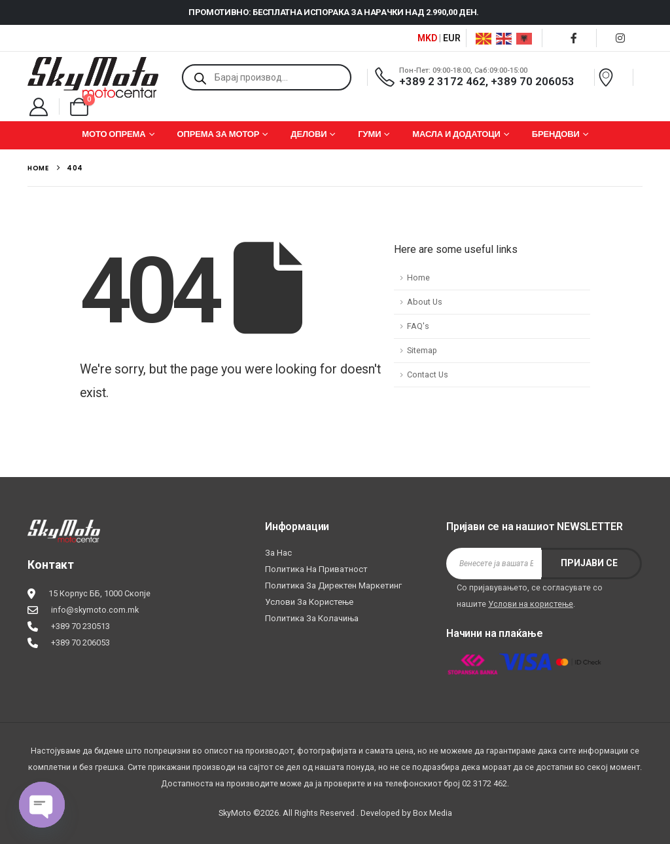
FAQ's (418, 326)
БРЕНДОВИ (556, 134)
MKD (427, 38)
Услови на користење (530, 604)
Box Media (432, 813)
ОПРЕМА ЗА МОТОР (218, 134)
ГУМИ (369, 134)
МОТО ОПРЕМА (113, 134)
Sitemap (422, 350)
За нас (278, 553)
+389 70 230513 (80, 626)
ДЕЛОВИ (308, 134)
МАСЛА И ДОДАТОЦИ (456, 134)
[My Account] (38, 107)
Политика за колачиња (312, 618)
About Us (424, 302)
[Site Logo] (92, 77)
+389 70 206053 (80, 642)
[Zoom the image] (63, 528)
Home (418, 277)
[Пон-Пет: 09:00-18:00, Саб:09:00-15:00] (479, 77)
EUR (452, 38)
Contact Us (427, 374)
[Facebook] (574, 38)
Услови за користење (309, 602)
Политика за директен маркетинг (333, 585)
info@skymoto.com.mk (95, 610)
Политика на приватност (316, 569)
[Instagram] (620, 38)
